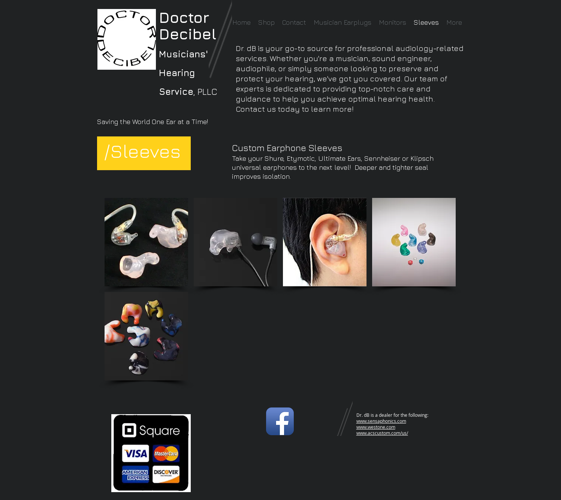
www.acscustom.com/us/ (382, 433)
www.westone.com (375, 427)
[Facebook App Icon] (280, 421)
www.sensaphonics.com (381, 421)
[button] (146, 242)
